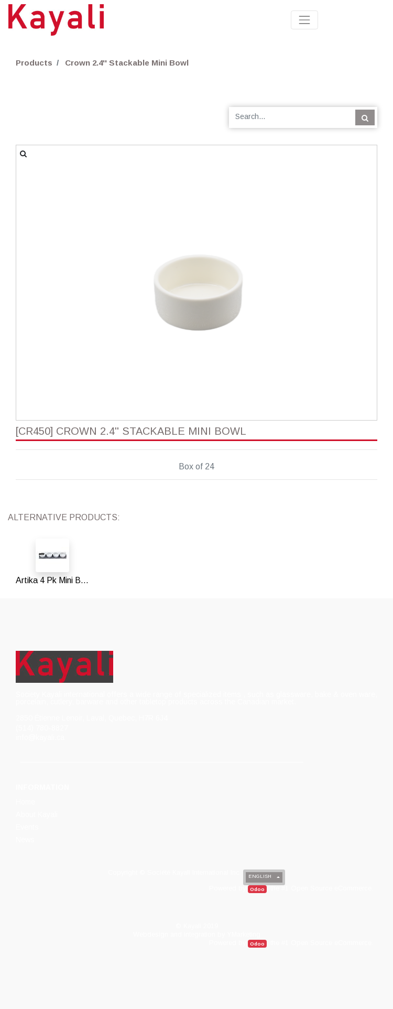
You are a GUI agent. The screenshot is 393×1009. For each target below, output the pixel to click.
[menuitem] (26, 802)
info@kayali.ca (40, 737)
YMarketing (243, 934)
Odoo (257, 889)
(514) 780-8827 (42, 728)
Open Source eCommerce (331, 888)
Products (34, 62)
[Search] (365, 117)
